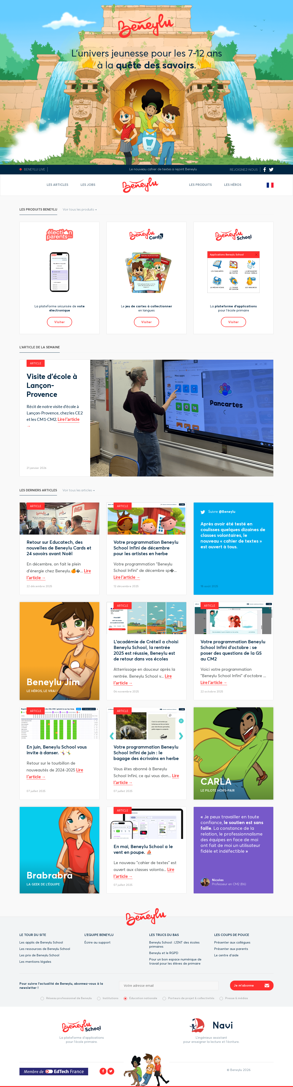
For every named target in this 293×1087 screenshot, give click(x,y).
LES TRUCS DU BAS (164, 935)
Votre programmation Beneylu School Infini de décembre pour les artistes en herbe (146, 547)
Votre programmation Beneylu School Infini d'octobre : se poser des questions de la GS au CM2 (233, 650)
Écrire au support (97, 942)
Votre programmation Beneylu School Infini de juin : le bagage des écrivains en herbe (146, 752)
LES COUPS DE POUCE (231, 935)
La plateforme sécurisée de (60, 308)
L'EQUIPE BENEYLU (99, 935)
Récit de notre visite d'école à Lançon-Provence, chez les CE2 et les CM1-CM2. (55, 413)
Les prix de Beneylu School (39, 955)
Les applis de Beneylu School (41, 942)
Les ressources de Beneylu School (44, 949)
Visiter (59, 322)
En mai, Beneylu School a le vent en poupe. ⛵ (143, 849)
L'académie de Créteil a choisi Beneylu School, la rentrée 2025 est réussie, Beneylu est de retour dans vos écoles (146, 650)
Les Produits (200, 185)
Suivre (218, 511)
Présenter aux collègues (232, 942)
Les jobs (88, 185)
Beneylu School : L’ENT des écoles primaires (174, 944)
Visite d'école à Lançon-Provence (52, 385)
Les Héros (232, 185)
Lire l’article (125, 577)
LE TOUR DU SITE (32, 935)
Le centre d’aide (226, 955)
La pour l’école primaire (233, 308)
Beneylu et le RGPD (163, 953)
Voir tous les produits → (80, 209)
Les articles (57, 185)
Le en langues (146, 308)
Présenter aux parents (231, 949)
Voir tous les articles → (78, 490)
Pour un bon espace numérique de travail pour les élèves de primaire (175, 961)
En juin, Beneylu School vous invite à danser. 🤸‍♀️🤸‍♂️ (57, 749)
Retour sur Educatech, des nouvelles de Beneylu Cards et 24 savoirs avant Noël (59, 547)
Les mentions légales (35, 962)
